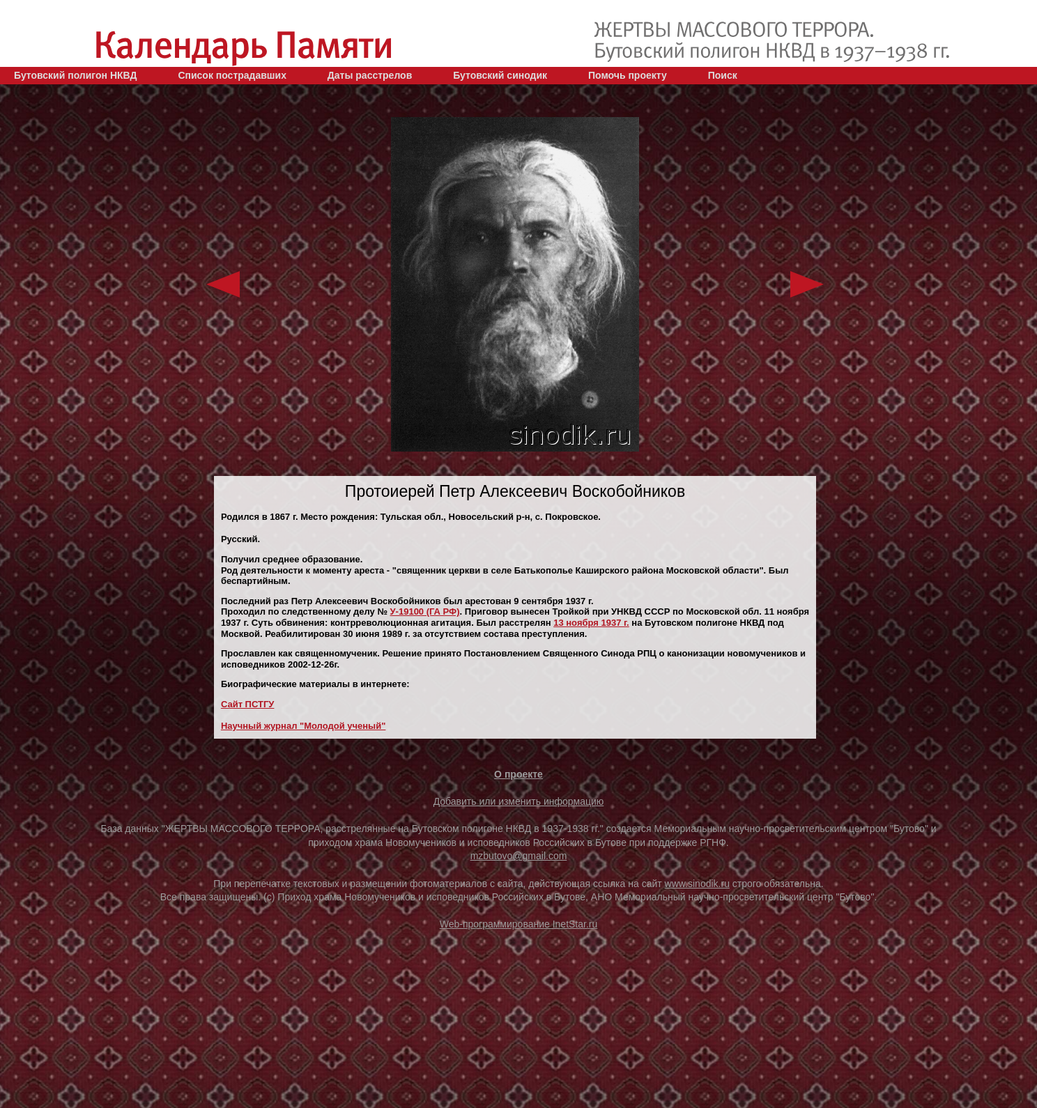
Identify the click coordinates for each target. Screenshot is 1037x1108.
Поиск (722, 75)
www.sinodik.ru (697, 883)
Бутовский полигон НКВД (75, 75)
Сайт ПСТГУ (248, 704)
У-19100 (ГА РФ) (425, 611)
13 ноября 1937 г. (591, 622)
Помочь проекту (627, 75)
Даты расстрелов (370, 75)
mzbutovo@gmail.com (518, 855)
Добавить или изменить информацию (518, 801)
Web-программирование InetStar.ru (519, 924)
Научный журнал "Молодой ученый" (303, 726)
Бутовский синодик (500, 75)
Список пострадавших (232, 75)
